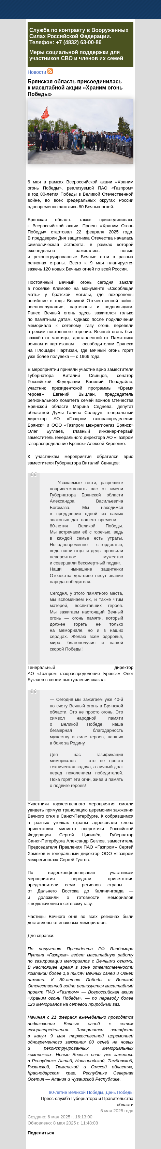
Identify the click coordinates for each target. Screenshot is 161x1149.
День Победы (119, 1092)
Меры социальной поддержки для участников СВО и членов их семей (76, 55)
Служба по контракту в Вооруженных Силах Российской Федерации (79, 33)
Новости (37, 72)
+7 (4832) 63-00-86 (79, 42)
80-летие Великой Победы (76, 1092)
